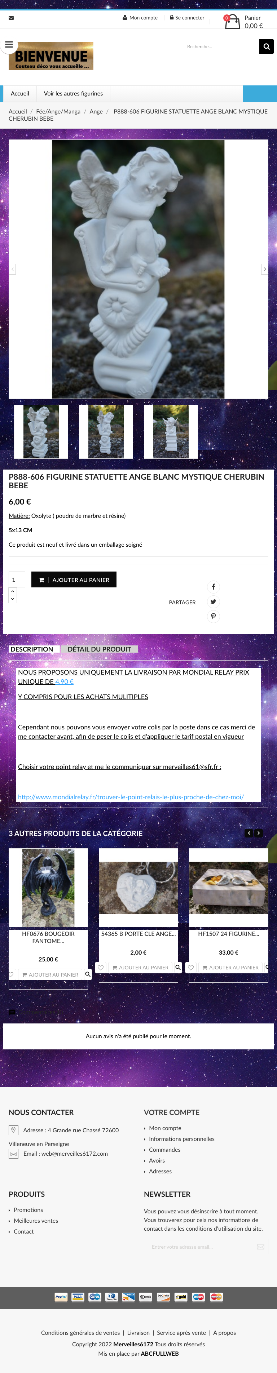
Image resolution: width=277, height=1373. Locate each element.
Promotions (28, 1210)
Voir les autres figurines (73, 93)
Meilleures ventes (36, 1221)
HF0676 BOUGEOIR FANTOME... (48, 937)
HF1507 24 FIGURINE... (228, 933)
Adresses (160, 1172)
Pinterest (213, 616)
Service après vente (181, 1333)
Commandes (164, 1150)
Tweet (213, 601)
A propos (224, 1333)
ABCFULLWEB (160, 1353)
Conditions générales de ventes (80, 1333)
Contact (24, 1232)
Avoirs (157, 1161)
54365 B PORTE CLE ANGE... (138, 933)
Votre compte (171, 1112)
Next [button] (264, 269)
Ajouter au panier (74, 579)
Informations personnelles (182, 1139)
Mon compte (165, 1128)
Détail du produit (99, 649)
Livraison (138, 1333)
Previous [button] (12, 269)
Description (31, 649)
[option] (138, 269)
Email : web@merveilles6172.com (11, 17)
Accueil (20, 93)
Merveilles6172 (133, 1344)
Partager (213, 587)
